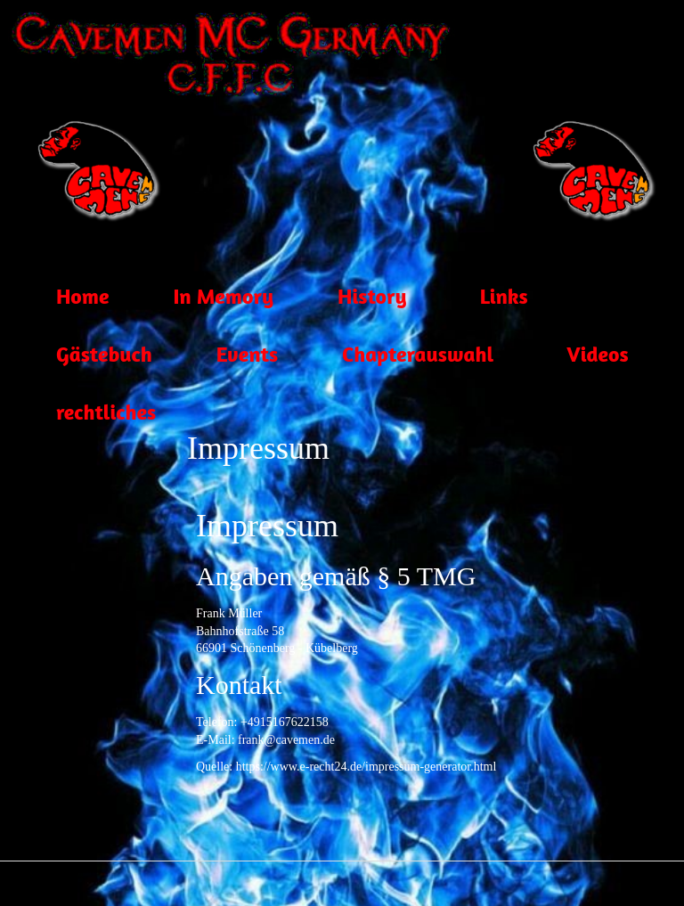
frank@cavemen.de (286, 740)
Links (480, 298)
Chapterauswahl (393, 356)
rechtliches (82, 414)
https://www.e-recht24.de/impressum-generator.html (366, 766)
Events (223, 356)
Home (58, 298)
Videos (573, 356)
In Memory (199, 298)
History (348, 298)
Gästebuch (80, 356)
